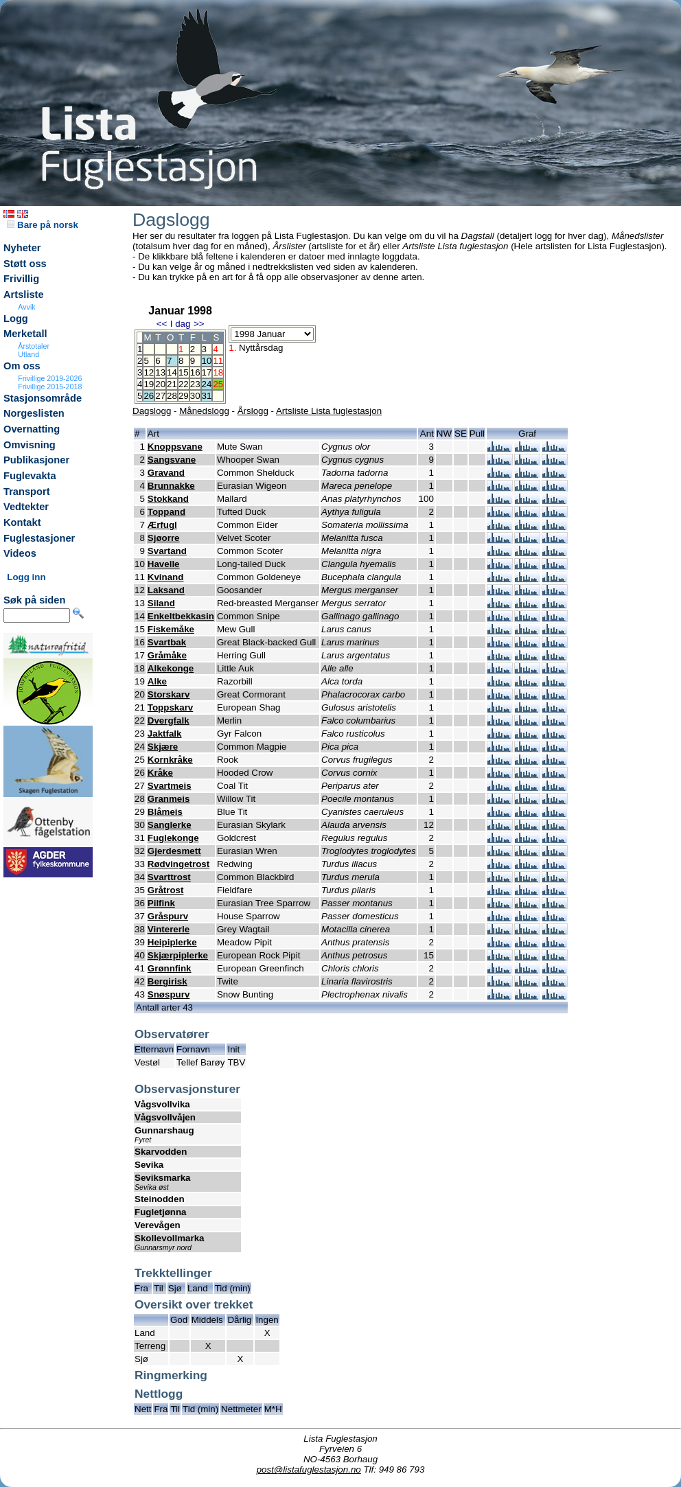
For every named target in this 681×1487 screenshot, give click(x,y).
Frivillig (21, 278)
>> (199, 324)
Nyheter (22, 247)
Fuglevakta (29, 475)
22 (183, 384)
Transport (26, 491)
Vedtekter (26, 506)
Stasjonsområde (42, 398)
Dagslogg (151, 411)
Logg (15, 318)
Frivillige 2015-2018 (50, 386)
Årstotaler (33, 346)
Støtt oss (25, 263)
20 (160, 384)
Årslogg (253, 411)
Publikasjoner (36, 459)
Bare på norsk (42, 225)
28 (172, 396)
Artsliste (23, 294)
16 (195, 372)
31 (207, 396)
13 (160, 372)
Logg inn (26, 577)
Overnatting (31, 429)
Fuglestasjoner (39, 538)
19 (148, 384)
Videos (19, 553)
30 (195, 396)
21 (172, 384)
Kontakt (22, 522)
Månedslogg (204, 411)
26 (148, 396)
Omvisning (29, 444)
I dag (180, 324)
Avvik (26, 307)
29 (183, 396)
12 (148, 372)
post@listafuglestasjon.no (309, 1469)
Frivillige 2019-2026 (50, 378)
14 (172, 372)
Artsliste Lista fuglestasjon (329, 411)
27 (160, 396)
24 (207, 384)
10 (207, 361)
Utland (28, 354)
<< (162, 324)
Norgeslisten (34, 413)
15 (183, 372)
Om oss (22, 365)
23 (195, 384)
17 (207, 372)
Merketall (25, 333)
